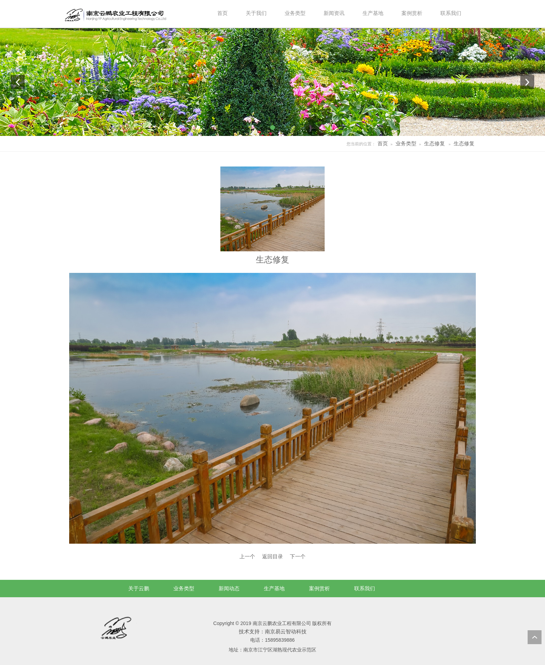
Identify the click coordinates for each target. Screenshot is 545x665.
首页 (382, 143)
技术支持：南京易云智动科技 (273, 631)
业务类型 (406, 143)
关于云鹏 (138, 588)
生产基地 (274, 588)
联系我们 (364, 588)
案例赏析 (319, 588)
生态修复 (434, 143)
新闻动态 (229, 588)
